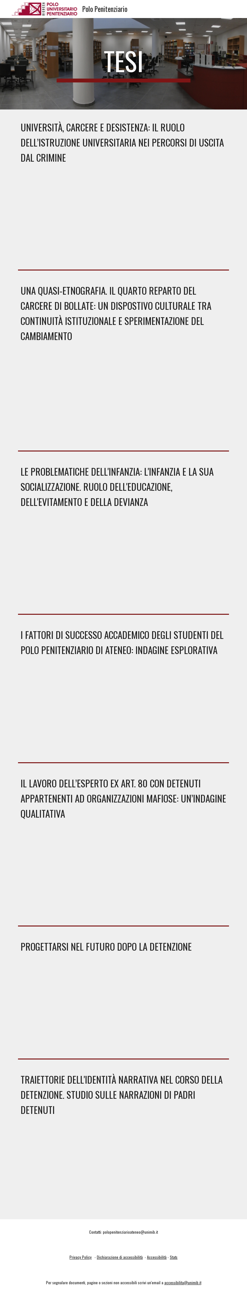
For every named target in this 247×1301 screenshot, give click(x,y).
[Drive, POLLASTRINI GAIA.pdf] (123, 1173)
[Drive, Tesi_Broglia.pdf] (123, 221)
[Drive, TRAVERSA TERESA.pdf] (123, 714)
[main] (123, 64)
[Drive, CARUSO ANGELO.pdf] (123, 565)
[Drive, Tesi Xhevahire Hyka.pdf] (123, 401)
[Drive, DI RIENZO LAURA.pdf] (123, 877)
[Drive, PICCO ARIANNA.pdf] (123, 1010)
